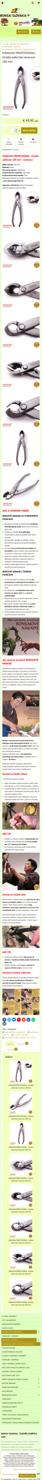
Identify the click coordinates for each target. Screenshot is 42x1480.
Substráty (6, 1399)
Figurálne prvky (9, 1407)
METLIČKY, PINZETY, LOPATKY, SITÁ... (16, 1367)
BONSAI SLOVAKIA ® (15, 15)
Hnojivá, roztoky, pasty (12, 1403)
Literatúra (7, 1411)
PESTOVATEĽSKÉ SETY (11, 1375)
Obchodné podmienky (11, 1419)
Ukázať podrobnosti (9, 1474)
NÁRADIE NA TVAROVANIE (15, 1032)
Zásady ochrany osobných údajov (24, 1469)
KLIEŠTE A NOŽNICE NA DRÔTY (14, 1356)
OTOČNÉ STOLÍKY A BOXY (12, 1371)
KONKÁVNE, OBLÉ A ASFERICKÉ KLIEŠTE (20, 1037)
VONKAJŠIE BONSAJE (21, 1387)
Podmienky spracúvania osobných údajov (20, 1422)
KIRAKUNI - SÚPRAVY (10, 1336)
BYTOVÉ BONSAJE (21, 1383)
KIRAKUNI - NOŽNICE (10, 1360)
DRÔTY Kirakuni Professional (21, 1379)
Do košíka (29, 130)
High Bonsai (7, 1391)
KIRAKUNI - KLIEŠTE (21, 1340)
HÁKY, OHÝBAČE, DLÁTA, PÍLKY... (14, 1364)
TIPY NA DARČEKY (9, 1320)
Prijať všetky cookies (27, 1476)
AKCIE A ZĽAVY (7, 1328)
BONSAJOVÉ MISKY (21, 1395)
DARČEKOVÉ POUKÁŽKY (11, 1324)
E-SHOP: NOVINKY (21, 1035)
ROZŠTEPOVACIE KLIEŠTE (12, 1352)
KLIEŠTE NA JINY (8, 1348)
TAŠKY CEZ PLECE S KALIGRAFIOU (15, 1415)
